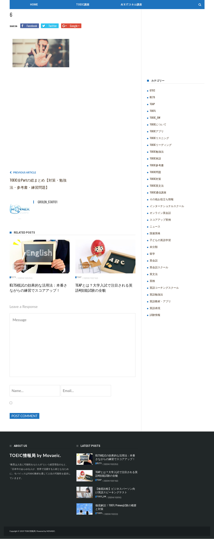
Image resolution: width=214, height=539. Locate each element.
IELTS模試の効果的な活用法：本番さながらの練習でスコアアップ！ (38, 287)
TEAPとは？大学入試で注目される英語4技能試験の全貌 (103, 287)
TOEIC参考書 (157, 165)
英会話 (154, 260)
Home (34, 4)
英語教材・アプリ (160, 301)
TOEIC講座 (82, 4)
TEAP (79, 277)
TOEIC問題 (155, 172)
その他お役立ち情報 (162, 199)
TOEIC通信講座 (158, 192)
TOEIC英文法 (157, 185)
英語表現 (155, 308)
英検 (152, 281)
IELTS (13, 277)
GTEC (152, 90)
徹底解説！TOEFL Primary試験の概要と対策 (115, 507)
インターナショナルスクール (167, 206)
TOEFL (153, 111)
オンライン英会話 (160, 213)
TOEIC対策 (155, 179)
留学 (152, 253)
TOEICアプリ (157, 131)
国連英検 (155, 233)
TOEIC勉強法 (157, 151)
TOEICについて (158, 124)
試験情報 (155, 315)
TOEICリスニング (159, 138)
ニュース (155, 226)
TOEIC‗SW (155, 117)
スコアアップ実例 (160, 219)
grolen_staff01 (47, 202)
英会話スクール (159, 267)
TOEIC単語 (155, 158)
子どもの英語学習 (160, 240)
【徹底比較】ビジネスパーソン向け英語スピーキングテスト (115, 490)
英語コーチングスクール (164, 287)
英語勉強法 (156, 294)
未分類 (154, 247)
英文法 (154, 274)
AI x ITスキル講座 (131, 4)
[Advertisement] (73, 120)
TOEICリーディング (161, 145)
